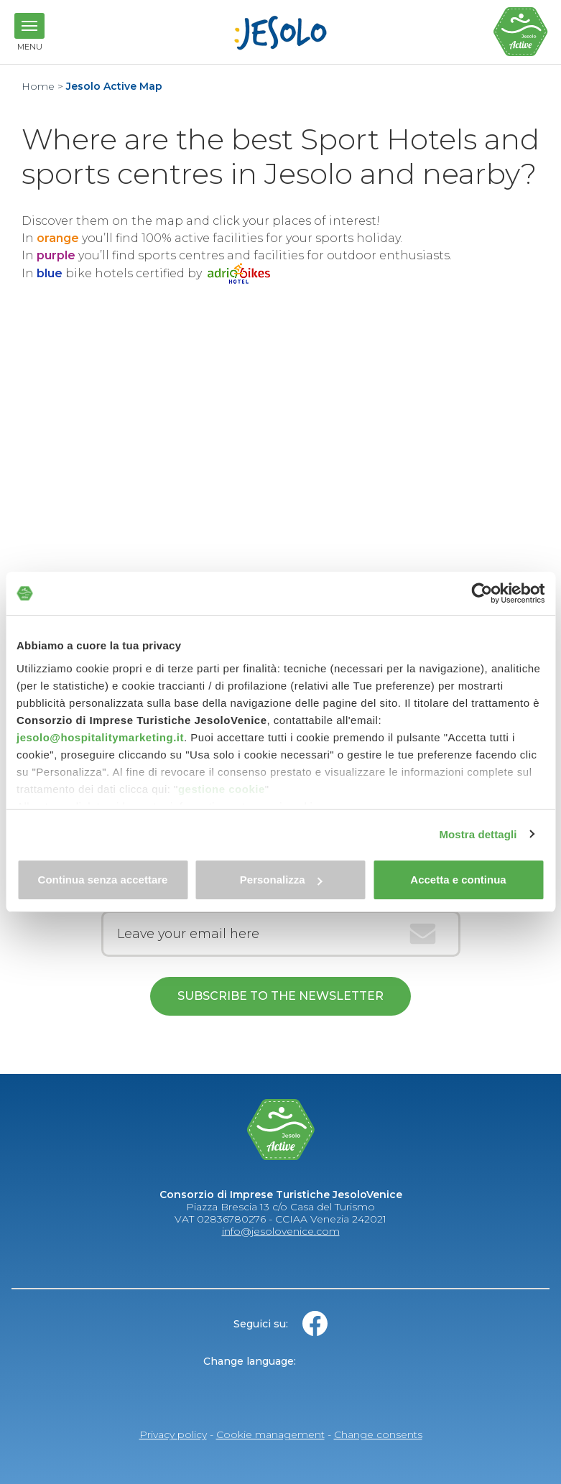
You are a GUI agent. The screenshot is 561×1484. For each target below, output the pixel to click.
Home (38, 86)
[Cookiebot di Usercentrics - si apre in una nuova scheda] (481, 593)
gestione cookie (221, 789)
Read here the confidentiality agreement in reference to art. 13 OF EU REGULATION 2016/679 (281, 1042)
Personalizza (281, 879)
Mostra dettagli (477, 834)
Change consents (378, 1434)
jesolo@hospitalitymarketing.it (100, 737)
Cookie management (270, 1434)
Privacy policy (173, 1434)
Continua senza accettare (103, 879)
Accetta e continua (458, 879)
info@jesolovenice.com (281, 1231)
